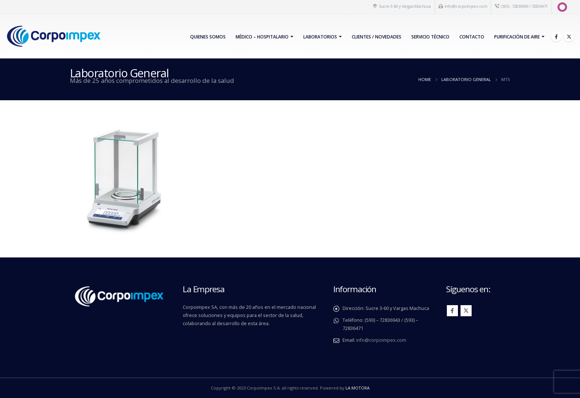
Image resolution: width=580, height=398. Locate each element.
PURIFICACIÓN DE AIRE (517, 37)
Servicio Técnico (430, 37)
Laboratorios (320, 37)
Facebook (452, 310)
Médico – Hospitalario (262, 37)
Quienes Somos (208, 37)
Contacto (471, 37)
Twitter (466, 310)
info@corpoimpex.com (466, 6)
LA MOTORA (357, 388)
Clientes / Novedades (376, 37)
